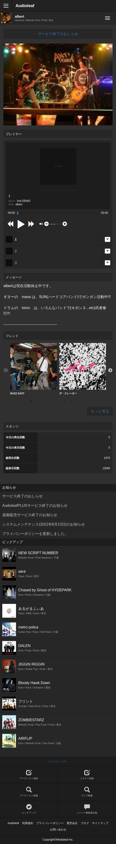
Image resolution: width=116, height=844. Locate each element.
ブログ (85, 823)
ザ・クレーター (82, 369)
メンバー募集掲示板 (87, 809)
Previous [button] (5, 370)
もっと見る (100, 411)
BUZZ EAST (33, 369)
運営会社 (72, 823)
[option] (33, 369)
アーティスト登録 (29, 775)
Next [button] (110, 370)
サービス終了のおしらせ (58, 34)
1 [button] (30, 401)
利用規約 (27, 823)
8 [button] (78, 401)
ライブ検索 (87, 792)
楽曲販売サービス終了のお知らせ (29, 515)
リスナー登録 (87, 775)
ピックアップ (29, 809)
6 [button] (65, 401)
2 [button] (37, 401)
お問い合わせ (58, 829)
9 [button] (85, 401)
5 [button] (58, 401)
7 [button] (72, 401)
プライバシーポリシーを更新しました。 (35, 534)
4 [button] (51, 401)
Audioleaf (25, 5)
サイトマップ (100, 823)
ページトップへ (58, 761)
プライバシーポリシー (50, 823)
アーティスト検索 (29, 792)
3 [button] (44, 401)
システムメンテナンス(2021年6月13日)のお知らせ (43, 524)
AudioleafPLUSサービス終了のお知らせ (34, 505)
